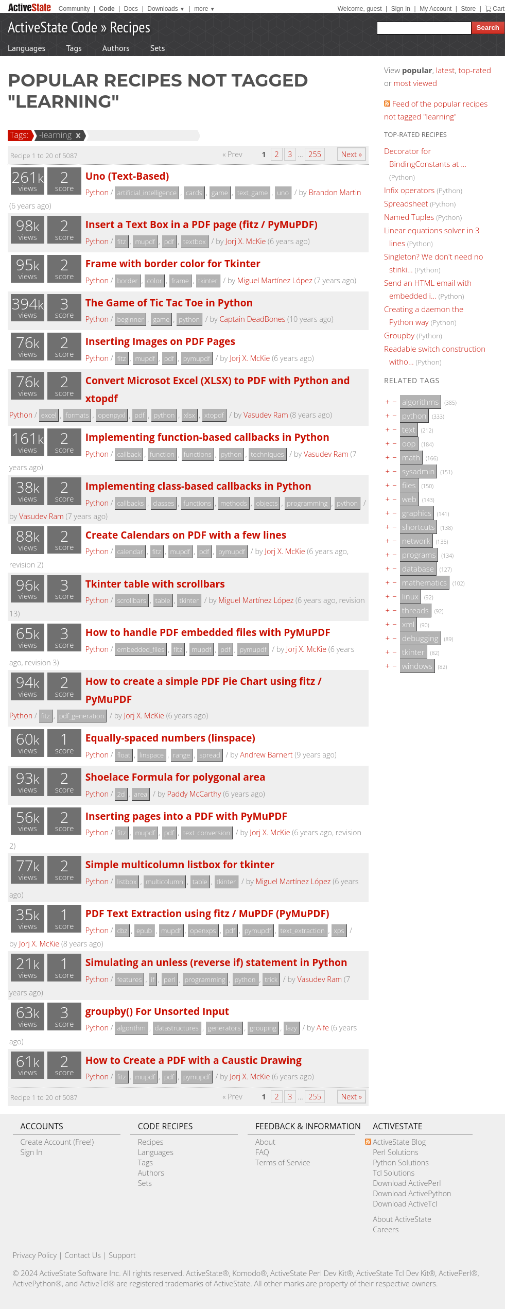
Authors (116, 48)
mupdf (144, 241)
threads (415, 610)
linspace (152, 755)
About (265, 1142)
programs (419, 554)
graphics (416, 513)
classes (163, 503)
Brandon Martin (334, 192)
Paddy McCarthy (194, 794)
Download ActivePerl (407, 1183)
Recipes (130, 26)
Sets (157, 48)
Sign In (400, 8)
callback (129, 454)
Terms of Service (282, 1162)
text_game (252, 192)
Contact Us (82, 1255)
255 (314, 154)
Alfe (323, 1027)
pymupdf (196, 358)
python (189, 319)
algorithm (131, 1027)
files (409, 485)
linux (410, 596)
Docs (131, 8)
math (411, 457)
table (162, 600)
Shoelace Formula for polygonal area (175, 777)
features (129, 979)
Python (97, 192)
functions (198, 454)
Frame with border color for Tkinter (172, 263)
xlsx (189, 415)
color (154, 280)
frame (180, 280)
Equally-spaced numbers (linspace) (170, 738)
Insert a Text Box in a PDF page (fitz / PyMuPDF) (201, 224)
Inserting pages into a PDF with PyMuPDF (186, 816)
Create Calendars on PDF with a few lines (186, 535)
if (152, 979)
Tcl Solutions (393, 1173)
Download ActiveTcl (405, 1204)
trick (271, 979)
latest (445, 70)
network (416, 541)
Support (122, 1255)
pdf (169, 241)
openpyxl (111, 415)
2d (121, 794)
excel (49, 415)
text (408, 429)
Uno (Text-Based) (127, 176)
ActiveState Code (52, 26)
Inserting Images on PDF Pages (160, 341)
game (220, 192)
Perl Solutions (396, 1152)
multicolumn (164, 881)
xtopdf (214, 415)
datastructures (177, 1027)
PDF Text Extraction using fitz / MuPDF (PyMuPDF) (207, 913)
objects (267, 503)
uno (283, 192)
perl (170, 979)
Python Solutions (401, 1162)
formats (77, 415)
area (140, 794)
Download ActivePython (412, 1193)
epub (144, 930)
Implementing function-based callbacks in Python (207, 437)
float (123, 755)
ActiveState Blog (399, 1142)
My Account (435, 8)
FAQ (262, 1152)
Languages (26, 48)
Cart (498, 8)
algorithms (420, 402)
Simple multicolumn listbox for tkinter (179, 864)
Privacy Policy (35, 1255)
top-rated (474, 70)
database (418, 568)
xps (339, 930)
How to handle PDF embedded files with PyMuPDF (207, 632)
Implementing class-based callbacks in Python (198, 486)
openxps (203, 930)
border (127, 280)
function (162, 454)
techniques (267, 454)
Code (107, 8)
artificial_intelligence (147, 192)
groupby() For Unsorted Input (157, 1011)
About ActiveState (402, 1219)
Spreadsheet (406, 203)
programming (307, 503)
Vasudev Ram (265, 415)
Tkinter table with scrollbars (155, 584)
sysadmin (418, 471)
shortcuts (418, 527)
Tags (73, 48)
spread (209, 755)
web (409, 499)
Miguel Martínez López (274, 280)
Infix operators (409, 190)
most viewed (415, 83)
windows (417, 666)
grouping (263, 1027)
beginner (130, 319)
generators (224, 1027)
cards (194, 192)
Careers (385, 1229)
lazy (291, 1027)
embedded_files (140, 649)
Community (74, 8)
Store (468, 8)
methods (233, 503)
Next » (351, 154)
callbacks (130, 503)
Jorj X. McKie (245, 241)
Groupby (399, 335)
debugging (420, 638)
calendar (130, 551)
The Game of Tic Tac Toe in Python (169, 302)
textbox (194, 241)
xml (408, 624)
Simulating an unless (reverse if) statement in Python (216, 962)
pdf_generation (82, 715)
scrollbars (131, 600)
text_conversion (206, 832)
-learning (54, 135)
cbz (122, 930)
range (181, 755)
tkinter (208, 280)
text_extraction (303, 930)
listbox (126, 881)
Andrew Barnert (266, 755)
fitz (121, 241)
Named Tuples (409, 217)
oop (409, 443)
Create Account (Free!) (57, 1142)
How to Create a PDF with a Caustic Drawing (193, 1060)
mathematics (424, 582)
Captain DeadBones (252, 319)
